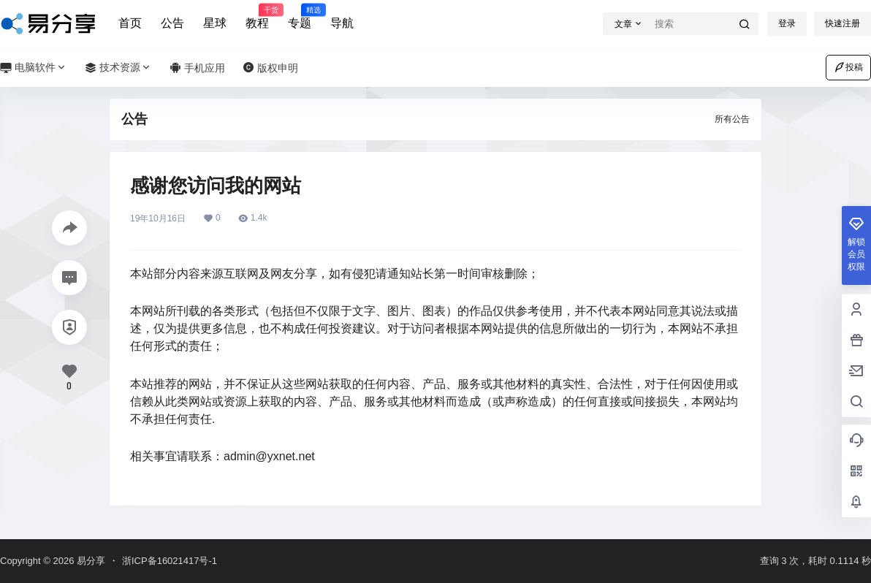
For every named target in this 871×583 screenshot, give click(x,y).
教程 (257, 17)
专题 (299, 17)
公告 (172, 23)
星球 (215, 23)
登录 (787, 23)
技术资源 (118, 67)
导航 (342, 23)
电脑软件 (33, 67)
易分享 (89, 560)
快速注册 (842, 23)
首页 (130, 23)
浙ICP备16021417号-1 (169, 560)
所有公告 (732, 119)
